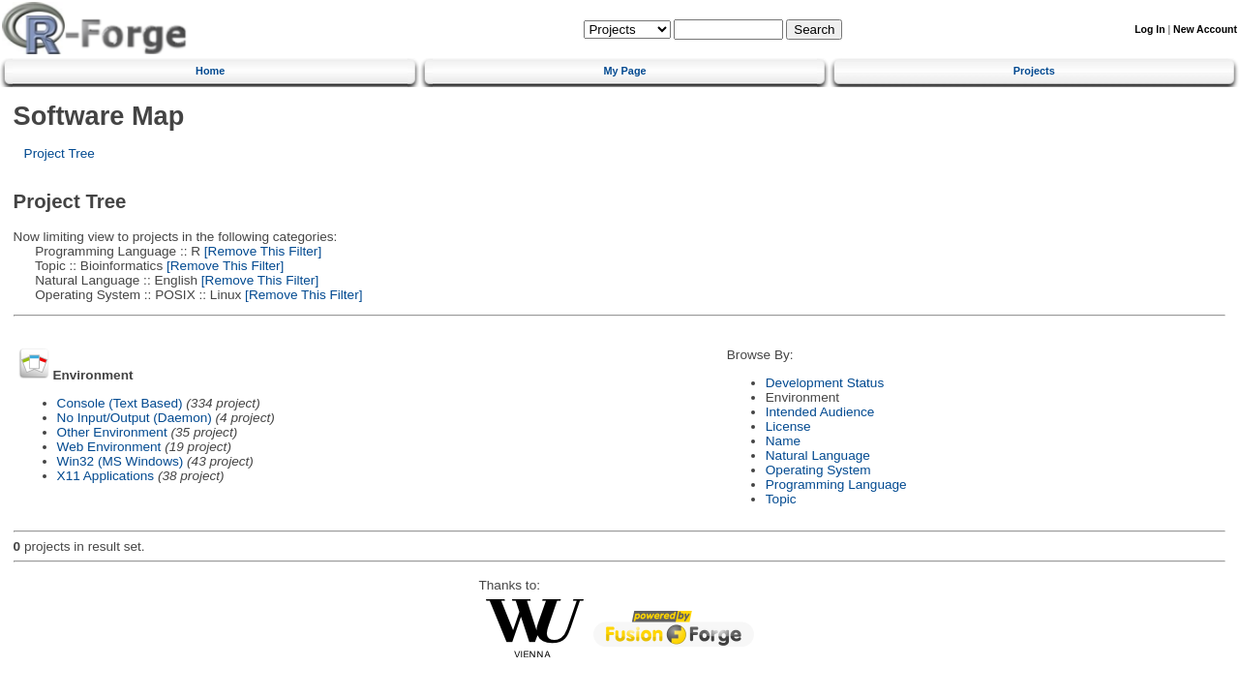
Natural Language (818, 455)
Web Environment (109, 446)
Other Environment (112, 432)
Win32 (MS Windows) (120, 461)
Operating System (818, 470)
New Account (1205, 29)
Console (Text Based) (120, 403)
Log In (1149, 29)
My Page (624, 70)
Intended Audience (820, 412)
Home (210, 70)
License (788, 426)
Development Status (825, 383)
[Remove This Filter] (260, 251)
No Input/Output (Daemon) (134, 417)
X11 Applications (106, 476)
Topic (781, 499)
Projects (1034, 70)
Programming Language (836, 484)
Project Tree (59, 153)
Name (783, 441)
